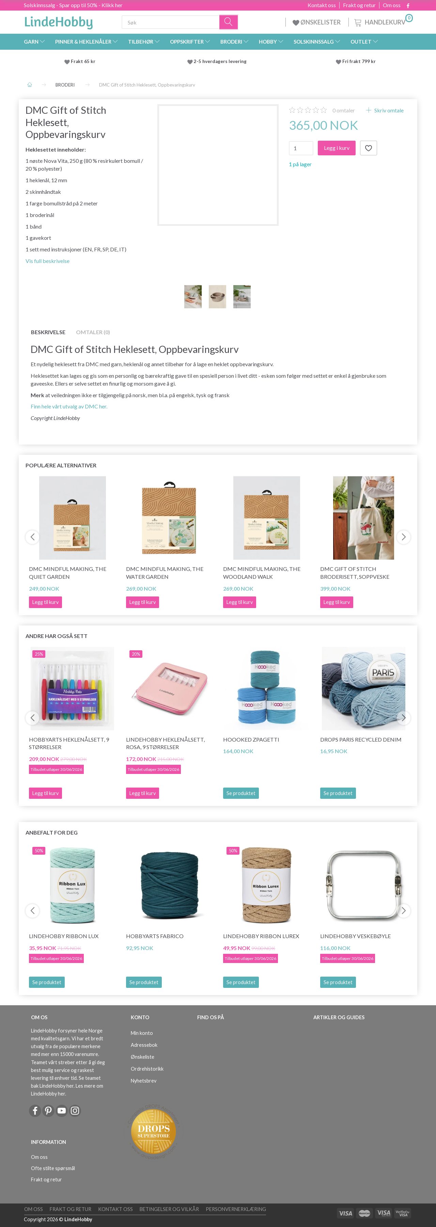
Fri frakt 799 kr (358, 61)
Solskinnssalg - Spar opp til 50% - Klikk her (73, 5)
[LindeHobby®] (58, 20)
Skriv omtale (388, 110)
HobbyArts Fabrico (155, 936)
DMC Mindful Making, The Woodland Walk (261, 572)
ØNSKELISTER (317, 22)
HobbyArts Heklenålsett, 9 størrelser (69, 743)
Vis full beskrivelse (47, 261)
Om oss (392, 5)
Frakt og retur (359, 5)
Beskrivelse (48, 332)
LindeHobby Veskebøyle (355, 936)
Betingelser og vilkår (169, 1209)
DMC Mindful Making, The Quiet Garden (67, 572)
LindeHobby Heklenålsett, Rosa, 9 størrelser (165, 743)
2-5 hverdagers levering (221, 61)
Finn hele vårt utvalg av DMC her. (69, 406)
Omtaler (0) (93, 332)
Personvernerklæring (236, 1209)
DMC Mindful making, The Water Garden (164, 572)
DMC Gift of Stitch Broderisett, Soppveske (354, 572)
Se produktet (241, 793)
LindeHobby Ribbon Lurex (261, 936)
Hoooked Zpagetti (251, 739)
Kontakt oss (322, 5)
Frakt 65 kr (83, 61)
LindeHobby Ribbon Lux (63, 936)
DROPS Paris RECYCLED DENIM (361, 739)
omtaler (343, 110)
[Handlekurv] (383, 21)
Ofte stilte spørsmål (53, 1168)
